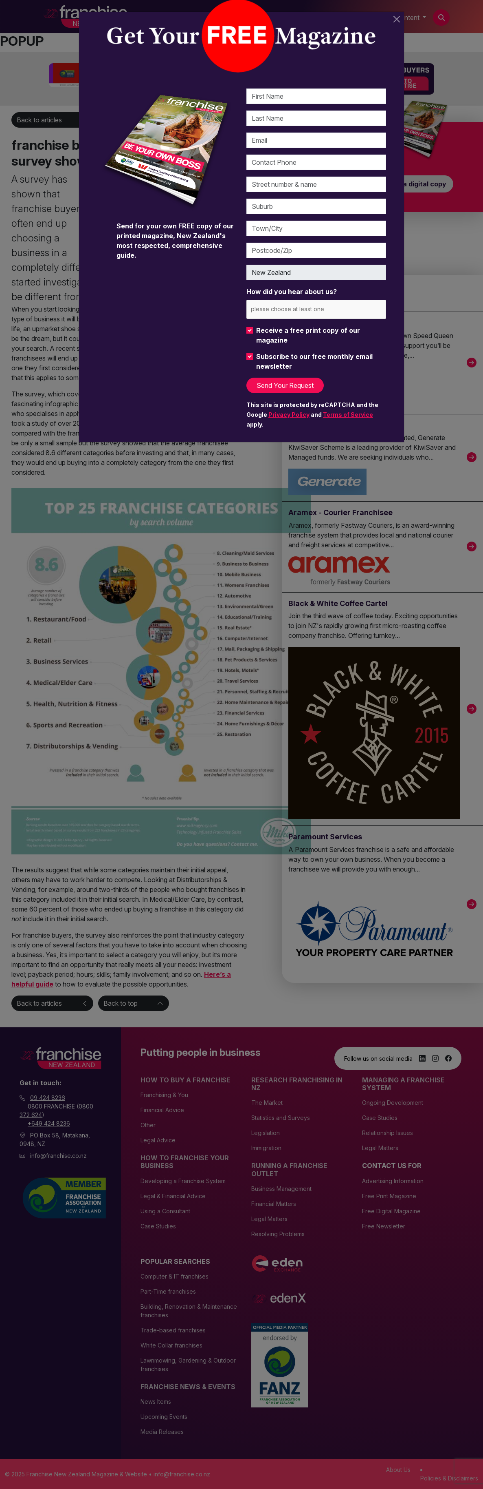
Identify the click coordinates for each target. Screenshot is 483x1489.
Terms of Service (348, 414)
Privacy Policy (289, 414)
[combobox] (316, 309)
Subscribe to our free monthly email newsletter (314, 361)
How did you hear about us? (291, 292)
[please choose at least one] (299, 309)
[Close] (396, 19)
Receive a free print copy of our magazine (308, 335)
